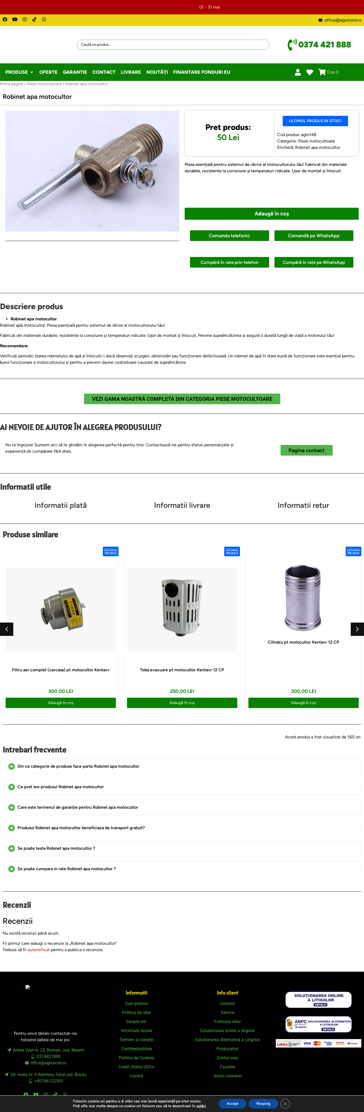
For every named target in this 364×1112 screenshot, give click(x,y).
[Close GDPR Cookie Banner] (285, 1104)
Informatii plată (61, 505)
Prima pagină (11, 83)
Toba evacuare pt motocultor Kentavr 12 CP (182, 669)
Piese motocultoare (44, 83)
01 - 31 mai (209, 7)
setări (201, 1106)
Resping (263, 1103)
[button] (20, 72)
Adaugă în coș (272, 213)
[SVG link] (318, 999)
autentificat (39, 949)
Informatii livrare (182, 505)
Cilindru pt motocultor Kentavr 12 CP (303, 642)
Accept (232, 1103)
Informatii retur (303, 505)
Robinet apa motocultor (317, 147)
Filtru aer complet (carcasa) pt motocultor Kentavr (60, 669)
